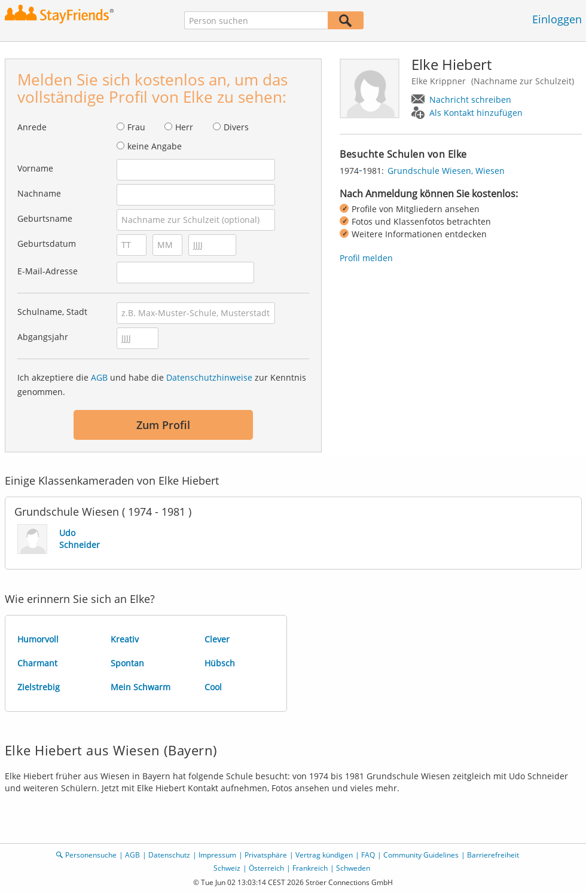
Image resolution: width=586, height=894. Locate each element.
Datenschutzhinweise (209, 377)
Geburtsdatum (46, 243)
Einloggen (557, 19)
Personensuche (91, 855)
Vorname (35, 168)
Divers (236, 127)
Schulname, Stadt (52, 311)
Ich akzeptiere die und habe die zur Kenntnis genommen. (161, 384)
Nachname (39, 193)
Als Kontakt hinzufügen (476, 112)
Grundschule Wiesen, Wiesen (446, 170)
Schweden (353, 868)
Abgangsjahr (42, 336)
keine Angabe (154, 146)
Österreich (266, 868)
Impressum (217, 855)
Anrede (32, 127)
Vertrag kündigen (324, 855)
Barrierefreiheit (493, 855)
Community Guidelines (421, 855)
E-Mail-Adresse (47, 271)
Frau (136, 127)
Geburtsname (44, 218)
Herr (184, 127)
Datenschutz (169, 855)
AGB (99, 377)
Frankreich (310, 868)
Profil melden (366, 258)
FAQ (368, 855)
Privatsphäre (266, 855)
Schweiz (226, 868)
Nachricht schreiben (470, 99)
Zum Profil (163, 425)
